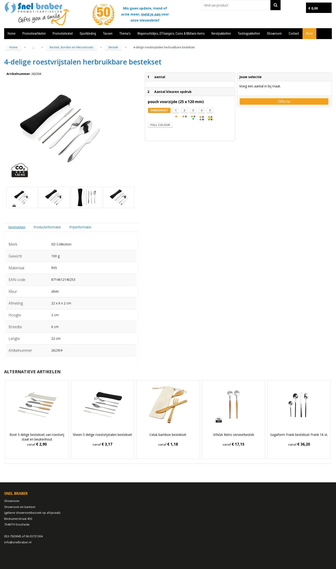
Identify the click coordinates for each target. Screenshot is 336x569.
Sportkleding (88, 33)
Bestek (113, 47)
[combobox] (236, 5)
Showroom (274, 33)
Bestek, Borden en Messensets (72, 47)
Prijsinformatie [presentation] (80, 227)
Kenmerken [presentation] (16, 227)
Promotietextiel (63, 33)
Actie (309, 33)
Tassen (107, 33)
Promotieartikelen (34, 33)
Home (11, 33)
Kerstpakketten (221, 33)
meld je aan (151, 14)
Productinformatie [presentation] (47, 227)
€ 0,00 (313, 8)
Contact (294, 33)
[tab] (16, 227)
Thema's (124, 33)
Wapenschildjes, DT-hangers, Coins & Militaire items (171, 33)
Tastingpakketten (249, 33)
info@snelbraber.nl (17, 542)
